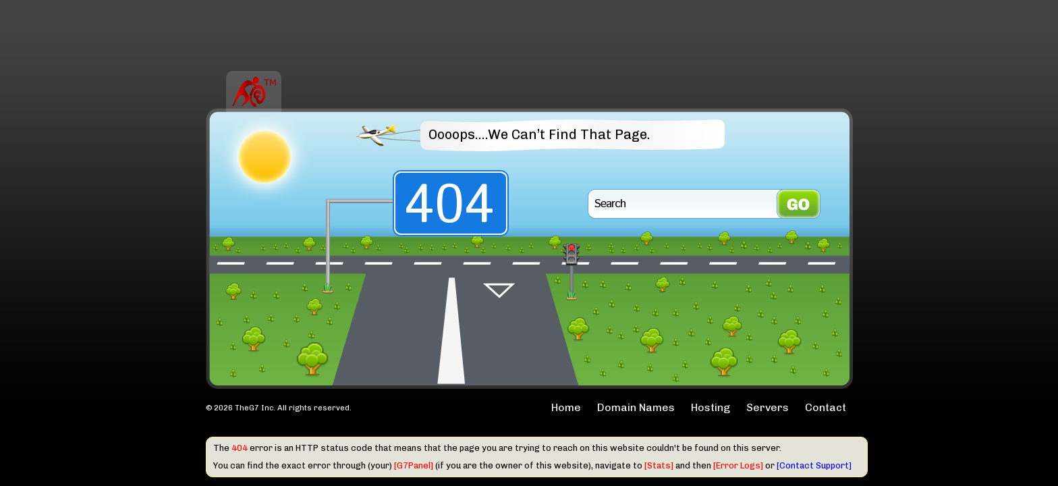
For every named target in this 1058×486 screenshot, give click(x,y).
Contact (825, 407)
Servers (767, 407)
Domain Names (636, 407)
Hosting (710, 407)
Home (566, 407)
